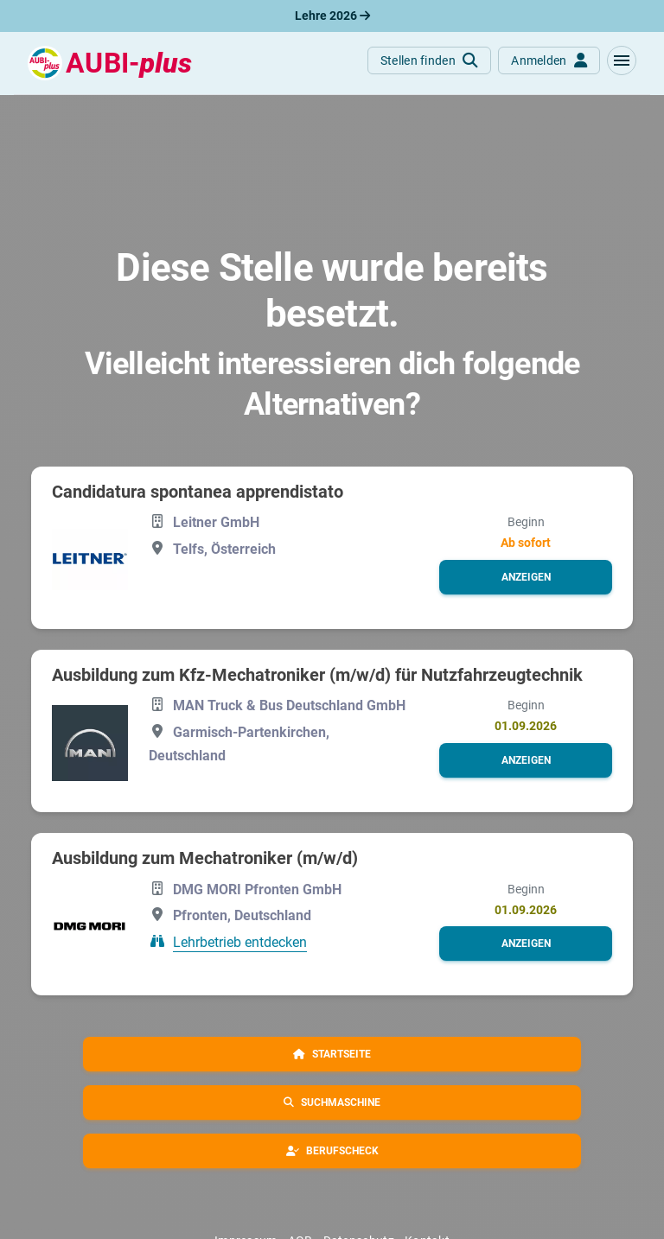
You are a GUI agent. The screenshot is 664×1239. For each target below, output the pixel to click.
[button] (621, 60)
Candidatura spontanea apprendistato (197, 491)
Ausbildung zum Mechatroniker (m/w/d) (205, 858)
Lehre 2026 (332, 15)
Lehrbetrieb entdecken (240, 942)
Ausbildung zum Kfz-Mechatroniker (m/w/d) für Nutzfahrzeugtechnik (317, 674)
